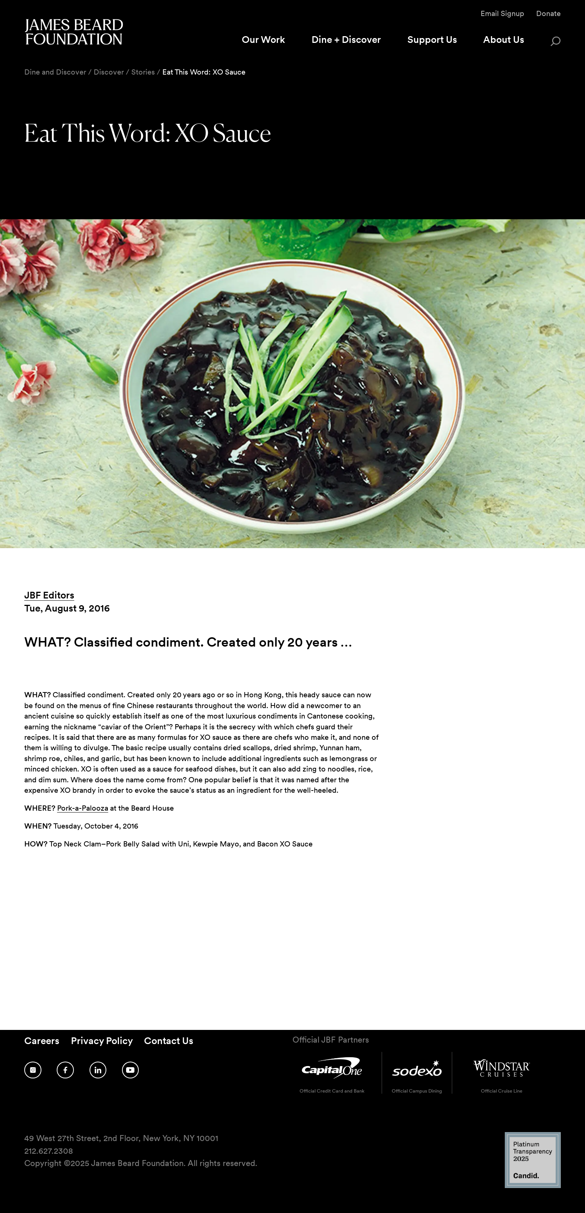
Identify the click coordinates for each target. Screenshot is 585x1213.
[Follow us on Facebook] (65, 1070)
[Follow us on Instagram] (33, 1070)
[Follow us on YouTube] (130, 1070)
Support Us (432, 39)
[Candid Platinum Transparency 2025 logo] (533, 1186)
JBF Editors (49, 595)
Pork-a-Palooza (82, 808)
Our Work (263, 39)
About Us (503, 39)
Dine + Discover (346, 39)
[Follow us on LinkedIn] (98, 1070)
